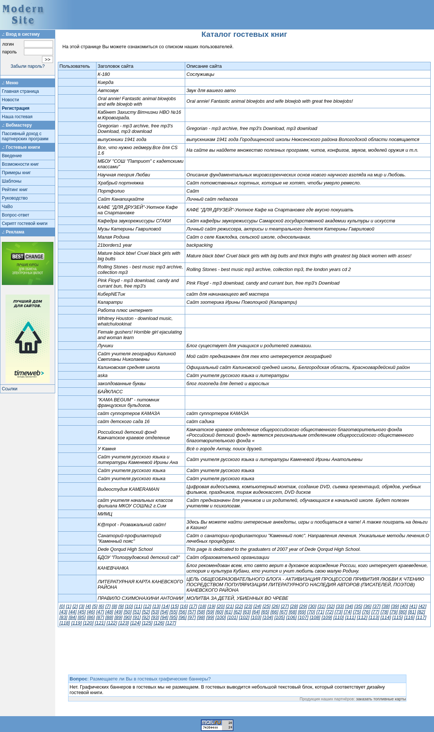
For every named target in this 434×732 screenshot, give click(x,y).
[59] (210, 612)
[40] (404, 606)
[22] (239, 606)
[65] (265, 612)
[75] (357, 612)
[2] (75, 606)
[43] (63, 612)
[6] (101, 606)
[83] (63, 617)
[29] (303, 606)
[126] (159, 623)
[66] (274, 612)
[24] (257, 606)
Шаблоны (11, 181)
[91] (137, 617)
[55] (173, 612)
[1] (68, 606)
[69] (302, 612)
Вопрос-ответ (15, 215)
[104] (267, 617)
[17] (193, 606)
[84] (72, 617)
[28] (294, 606)
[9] (121, 606)
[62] (237, 612)
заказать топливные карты (381, 699)
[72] (329, 612)
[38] (385, 606)
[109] (326, 617)
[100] (220, 617)
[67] (283, 612)
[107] (303, 617)
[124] (135, 623)
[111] (350, 617)
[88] (109, 617)
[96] (182, 617)
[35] (358, 606)
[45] (81, 612)
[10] (129, 606)
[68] (293, 612)
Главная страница (20, 91)
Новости (10, 99)
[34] (349, 606)
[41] (413, 606)
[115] (397, 617)
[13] (156, 606)
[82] (421, 612)
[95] (173, 617)
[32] (331, 606)
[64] (256, 612)
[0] (61, 606)
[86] (91, 617)
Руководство (15, 198)
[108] (315, 617)
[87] (100, 617)
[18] (202, 606)
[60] (219, 612)
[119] (76, 623)
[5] (94, 606)
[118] (64, 623)
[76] (366, 612)
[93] (155, 617)
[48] (109, 612)
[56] (182, 612)
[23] (248, 606)
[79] (394, 612)
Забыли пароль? (28, 66)
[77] (375, 612)
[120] (88, 623)
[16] (184, 606)
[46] (91, 612)
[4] (88, 606)
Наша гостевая (17, 116)
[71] (320, 612)
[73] (338, 612)
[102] (244, 617)
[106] (291, 617)
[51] (137, 612)
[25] (266, 606)
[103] (256, 617)
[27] (285, 606)
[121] (100, 623)
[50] (127, 612)
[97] (191, 617)
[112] (362, 617)
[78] (384, 612)
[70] (311, 612)
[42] (422, 606)
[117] (421, 617)
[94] (164, 617)
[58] (201, 612)
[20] (221, 606)
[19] (211, 606)
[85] (81, 617)
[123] (124, 623)
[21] (230, 606)
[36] (367, 606)
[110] (338, 617)
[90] (127, 617)
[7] (107, 606)
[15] (175, 606)
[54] (164, 612)
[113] (374, 617)
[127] (171, 623)
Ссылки (9, 388)
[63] (247, 612)
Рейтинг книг (15, 189)
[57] (191, 612)
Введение (12, 155)
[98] (201, 617)
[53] (155, 612)
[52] (146, 612)
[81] (412, 612)
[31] (321, 606)
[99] (210, 617)
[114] (386, 617)
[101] (232, 617)
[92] (146, 617)
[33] (340, 606)
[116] (409, 617)
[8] (114, 606)
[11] (138, 606)
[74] (348, 612)
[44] (72, 612)
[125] (147, 623)
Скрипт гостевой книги (24, 223)
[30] (312, 606)
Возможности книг (20, 164)
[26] (275, 606)
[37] (376, 606)
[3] (81, 606)
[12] (147, 606)
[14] (165, 606)
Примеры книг (16, 172)
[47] (100, 612)
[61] (228, 612)
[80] (403, 612)
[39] (395, 606)
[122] (112, 623)
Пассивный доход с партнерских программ (25, 136)
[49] (118, 612)
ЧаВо (7, 206)
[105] (279, 617)
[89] (118, 617)
